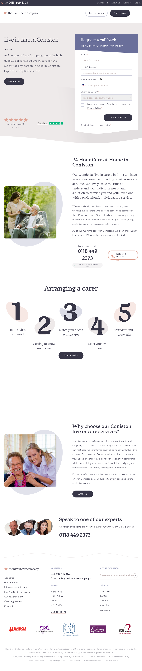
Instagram (105, 610)
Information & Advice (15, 587)
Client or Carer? (90, 92)
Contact (127, 3)
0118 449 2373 (18, 2)
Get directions (58, 612)
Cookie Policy (74, 661)
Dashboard (102, 3)
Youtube (104, 605)
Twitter (103, 596)
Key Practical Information (17, 592)
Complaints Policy (35, 661)
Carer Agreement (13, 601)
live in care (116, 479)
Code (114, 661)
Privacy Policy (94, 108)
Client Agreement (13, 597)
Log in (138, 3)
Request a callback (121, 255)
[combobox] (84, 85)
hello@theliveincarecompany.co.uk (75, 578)
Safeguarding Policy (56, 661)
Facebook (105, 591)
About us (115, 3)
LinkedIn (104, 601)
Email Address (89, 67)
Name (84, 55)
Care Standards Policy (119, 657)
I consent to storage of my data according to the (109, 106)
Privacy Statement (92, 661)
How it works (11, 583)
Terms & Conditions (96, 657)
